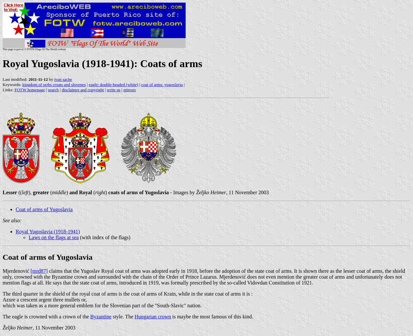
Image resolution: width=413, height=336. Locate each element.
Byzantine (101, 316)
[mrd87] (39, 271)
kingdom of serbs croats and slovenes (54, 84)
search (53, 89)
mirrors (129, 89)
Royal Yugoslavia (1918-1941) (48, 231)
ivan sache (63, 79)
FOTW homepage (29, 89)
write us (114, 89)
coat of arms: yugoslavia (162, 84)
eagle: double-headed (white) (113, 84)
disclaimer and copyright (83, 89)
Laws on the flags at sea (54, 237)
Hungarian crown (152, 316)
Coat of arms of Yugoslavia (44, 209)
